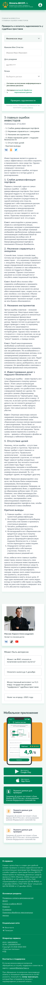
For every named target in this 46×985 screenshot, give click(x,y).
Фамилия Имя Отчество (13, 47)
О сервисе (6, 909)
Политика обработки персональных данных (17, 913)
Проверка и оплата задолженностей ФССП (17, 899)
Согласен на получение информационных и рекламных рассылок (22, 84)
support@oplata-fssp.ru (19, 968)
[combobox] (23, 38)
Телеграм (7, 930)
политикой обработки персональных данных (23, 91)
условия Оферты (27, 107)
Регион (7, 71)
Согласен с (23, 91)
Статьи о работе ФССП (12, 904)
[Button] (41, 5)
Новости (6, 907)
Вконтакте (8, 927)
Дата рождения (10, 59)
